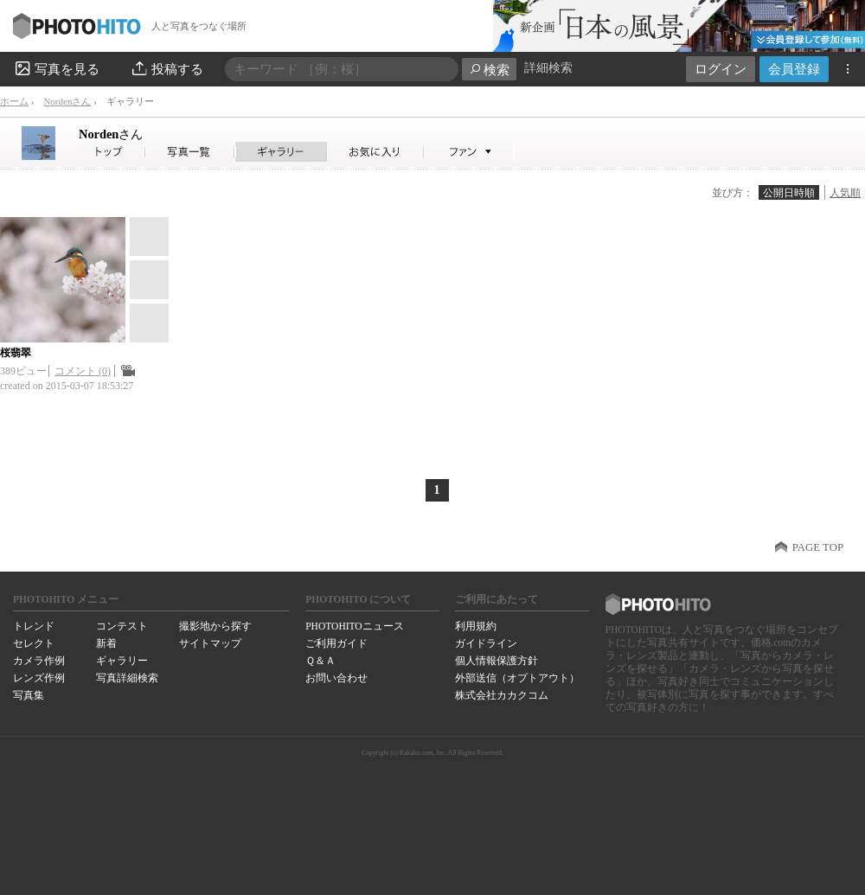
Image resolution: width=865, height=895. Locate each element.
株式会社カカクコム (501, 695)
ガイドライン (486, 643)
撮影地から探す (215, 626)
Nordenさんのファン (469, 152)
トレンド (33, 626)
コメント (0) (82, 371)
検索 (489, 69)
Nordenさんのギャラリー (281, 152)
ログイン (720, 68)
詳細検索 (548, 67)
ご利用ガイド (336, 643)
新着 (106, 643)
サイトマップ (210, 643)
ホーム (14, 101)
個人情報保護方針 (496, 660)
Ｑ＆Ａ (320, 660)
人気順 (845, 193)
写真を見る (56, 68)
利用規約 (476, 626)
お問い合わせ (336, 678)
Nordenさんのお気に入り (376, 152)
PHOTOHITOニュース (354, 626)
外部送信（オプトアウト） (517, 678)
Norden (111, 134)
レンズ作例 (39, 678)
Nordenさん (67, 101)
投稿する (166, 68)
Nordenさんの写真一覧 (190, 152)
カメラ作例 (39, 660)
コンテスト (122, 626)
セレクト (33, 643)
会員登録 (794, 68)
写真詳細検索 (127, 678)
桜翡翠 (15, 353)
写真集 (28, 695)
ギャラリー (122, 660)
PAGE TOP (817, 547)
